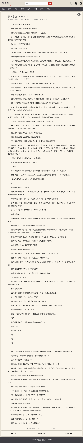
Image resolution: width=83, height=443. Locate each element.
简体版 (39, 440)
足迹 (81, 3)
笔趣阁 (34, 439)
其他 (48, 9)
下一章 (68, 433)
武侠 (16, 9)
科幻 (35, 9)
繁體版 (43, 440)
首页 (3, 9)
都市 (22, 9)
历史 (28, 9)
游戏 (41, 9)
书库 (70, 3)
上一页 (14, 433)
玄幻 (9, 9)
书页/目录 (41, 433)
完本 (76, 3)
